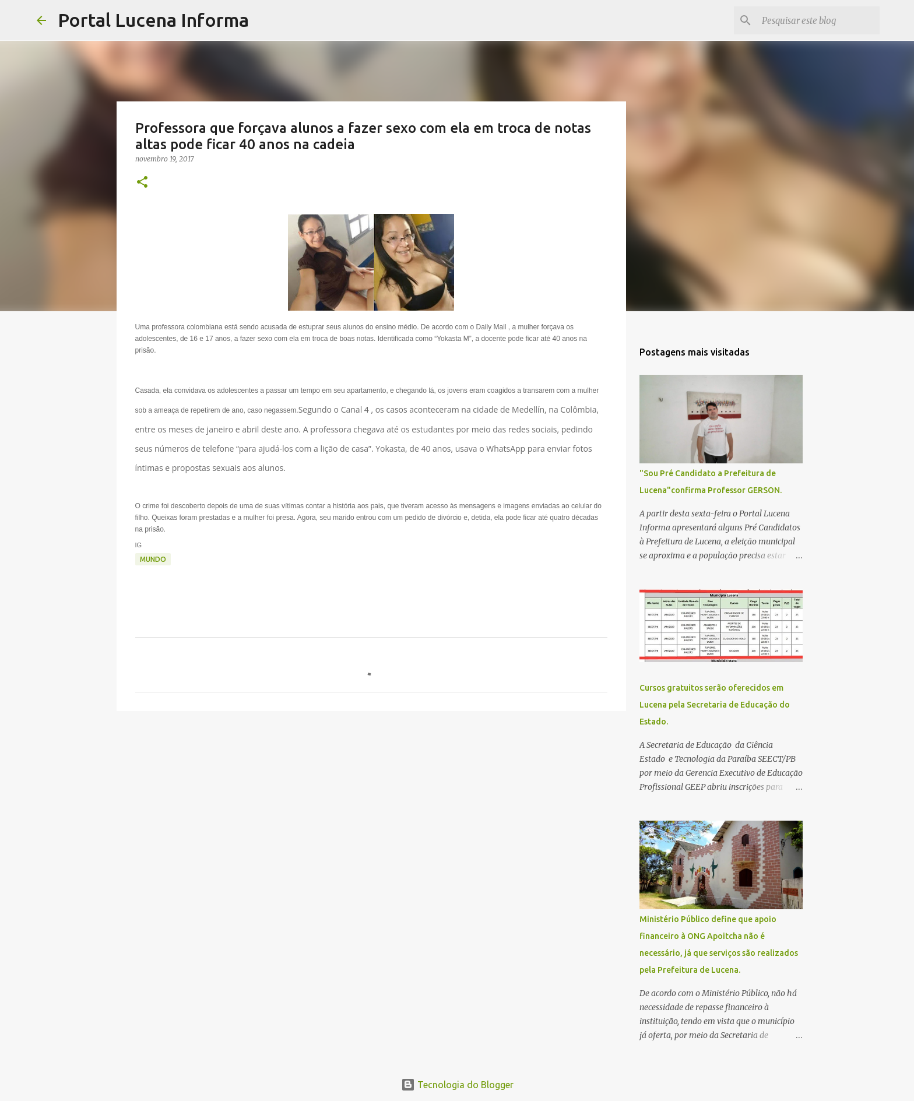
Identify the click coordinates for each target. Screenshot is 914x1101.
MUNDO (153, 559)
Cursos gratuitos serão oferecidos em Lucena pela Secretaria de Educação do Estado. (714, 704)
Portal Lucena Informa (153, 19)
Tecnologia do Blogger (457, 1084)
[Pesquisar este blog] (818, 20)
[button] (142, 183)
